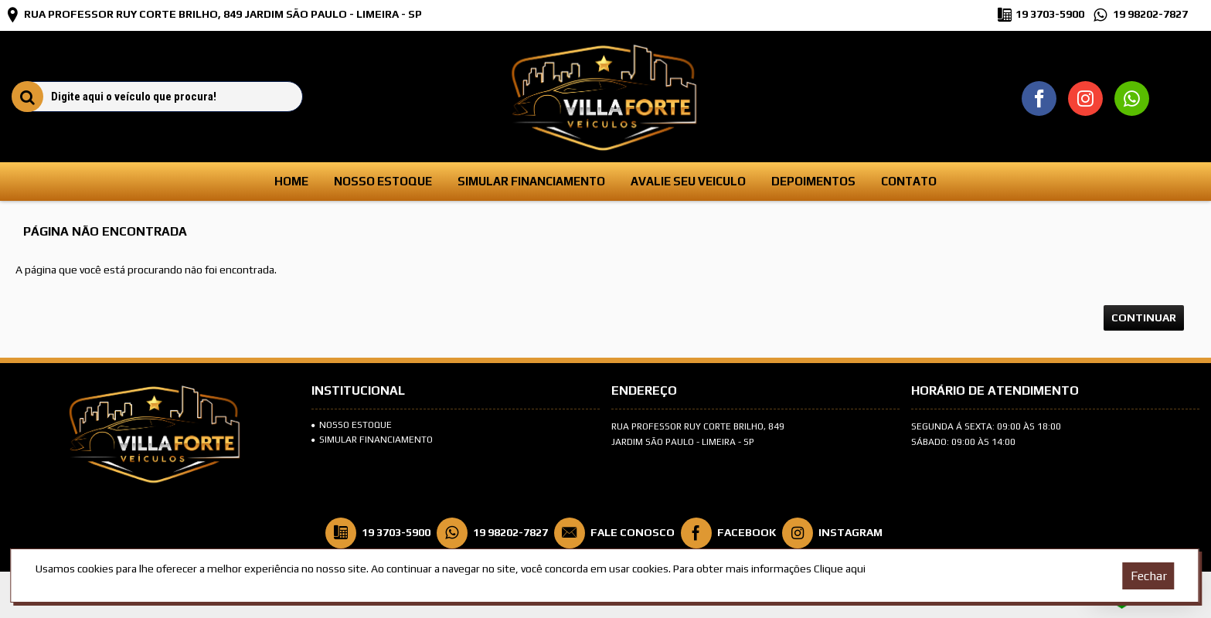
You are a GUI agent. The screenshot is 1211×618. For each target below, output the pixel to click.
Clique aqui (840, 568)
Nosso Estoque (351, 424)
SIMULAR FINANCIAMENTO (372, 439)
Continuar (1143, 317)
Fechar (1149, 576)
